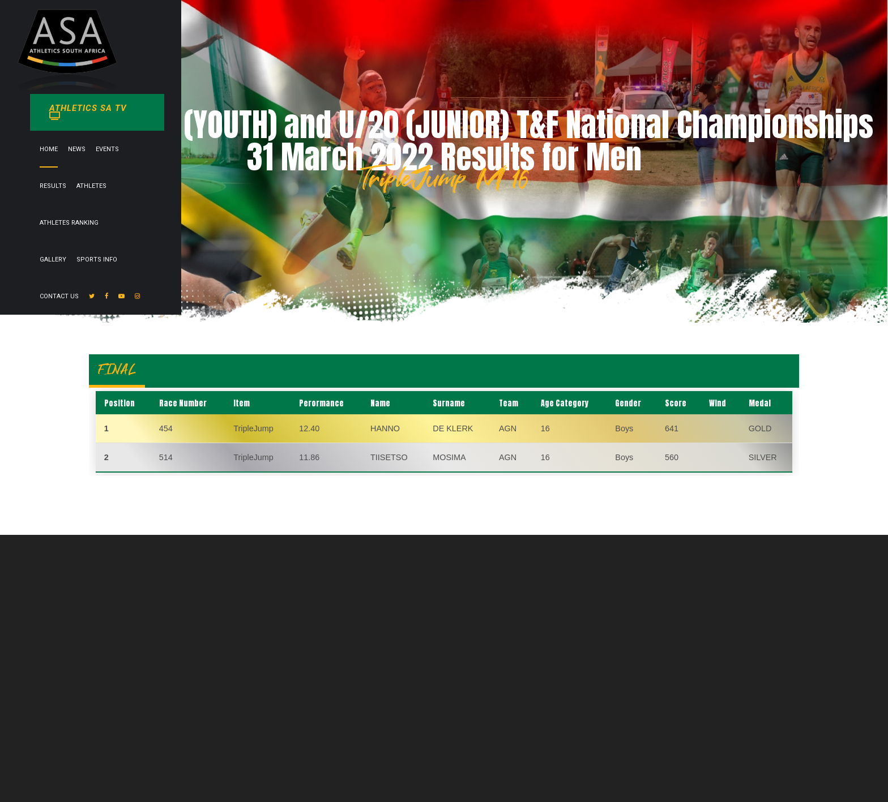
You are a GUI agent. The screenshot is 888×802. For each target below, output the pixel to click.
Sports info (568, 27)
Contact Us (618, 27)
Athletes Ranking (471, 27)
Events (343, 27)
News (313, 27)
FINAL (117, 369)
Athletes (417, 27)
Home (285, 27)
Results (378, 27)
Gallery (524, 27)
